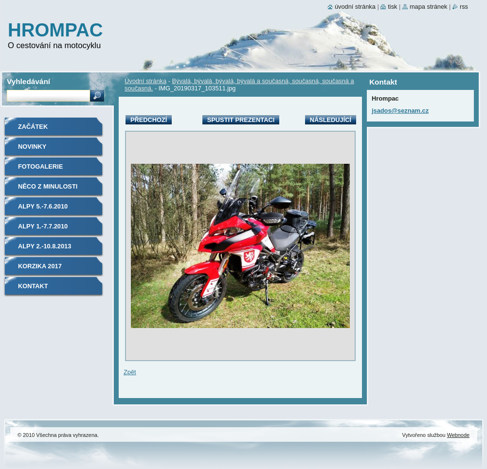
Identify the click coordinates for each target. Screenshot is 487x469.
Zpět (130, 372)
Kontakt (33, 286)
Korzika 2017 (40, 266)
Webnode (458, 435)
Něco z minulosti (47, 186)
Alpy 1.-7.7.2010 (43, 226)
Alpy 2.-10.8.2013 (44, 246)
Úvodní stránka (145, 81)
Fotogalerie (40, 166)
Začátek (33, 126)
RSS (464, 6)
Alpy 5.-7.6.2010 (43, 206)
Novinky (32, 146)
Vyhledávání (28, 81)
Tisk (392, 6)
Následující (330, 119)
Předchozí (148, 119)
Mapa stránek (429, 6)
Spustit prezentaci (240, 119)
